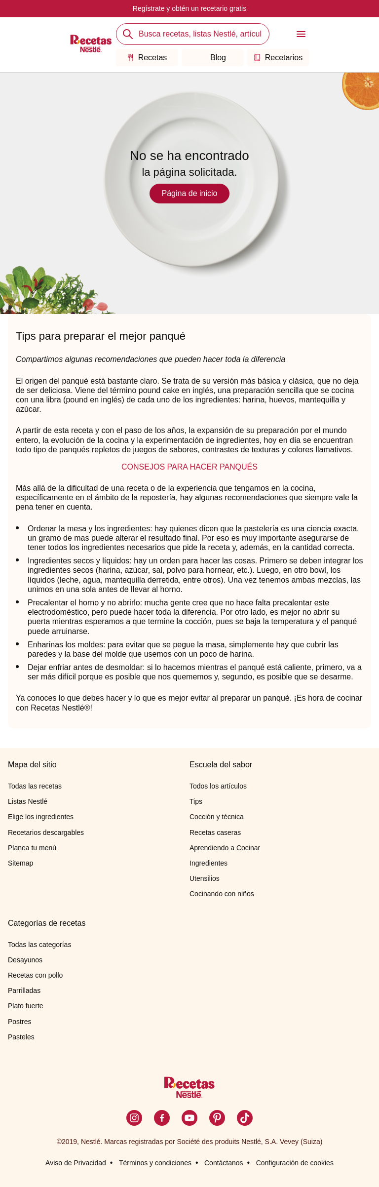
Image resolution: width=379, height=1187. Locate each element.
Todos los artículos (218, 786)
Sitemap (20, 863)
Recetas (147, 57)
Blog (212, 57)
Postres (19, 1022)
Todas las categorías (39, 945)
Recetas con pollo (35, 975)
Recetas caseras (215, 832)
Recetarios (278, 57)
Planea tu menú (32, 848)
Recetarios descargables (46, 832)
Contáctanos (223, 1163)
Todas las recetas (35, 786)
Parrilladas (24, 990)
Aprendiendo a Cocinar (225, 848)
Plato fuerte (25, 1006)
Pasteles (21, 1037)
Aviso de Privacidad (75, 1163)
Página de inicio (190, 193)
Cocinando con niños (222, 894)
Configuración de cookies (295, 1163)
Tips (196, 801)
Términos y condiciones (155, 1163)
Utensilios (205, 878)
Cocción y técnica (217, 817)
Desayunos (25, 960)
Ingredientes (208, 863)
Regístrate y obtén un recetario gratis (189, 8)
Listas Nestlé (27, 801)
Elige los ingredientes (41, 817)
